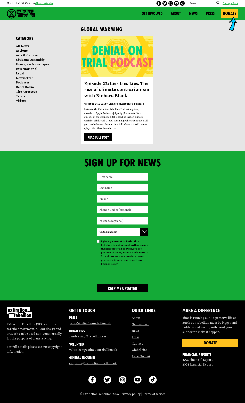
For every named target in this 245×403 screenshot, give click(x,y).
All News (22, 46)
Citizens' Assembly (30, 59)
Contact (137, 343)
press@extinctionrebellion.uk (90, 323)
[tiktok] (182, 3)
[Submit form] (122, 288)
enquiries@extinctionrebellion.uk (93, 363)
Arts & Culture (27, 55)
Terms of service (154, 394)
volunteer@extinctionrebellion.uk (93, 349)
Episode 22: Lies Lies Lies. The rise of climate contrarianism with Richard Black (116, 89)
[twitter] (164, 3)
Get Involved (152, 13)
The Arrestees (26, 91)
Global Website (44, 3)
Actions (22, 50)
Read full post (98, 137)
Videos (21, 100)
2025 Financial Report (197, 359)
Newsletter (24, 78)
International (26, 69)
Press (210, 13)
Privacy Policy (109, 263)
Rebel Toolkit (141, 356)
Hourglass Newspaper (32, 64)
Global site (139, 350)
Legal (20, 73)
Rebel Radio (25, 87)
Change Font (230, 3)
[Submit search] (217, 2)
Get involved (140, 324)
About (176, 13)
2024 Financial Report (197, 364)
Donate (229, 13)
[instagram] (170, 3)
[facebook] (158, 3)
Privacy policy (131, 394)
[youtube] (176, 3)
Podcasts (23, 82)
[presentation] (122, 274)
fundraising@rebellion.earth (89, 336)
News (193, 13)
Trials (20, 96)
